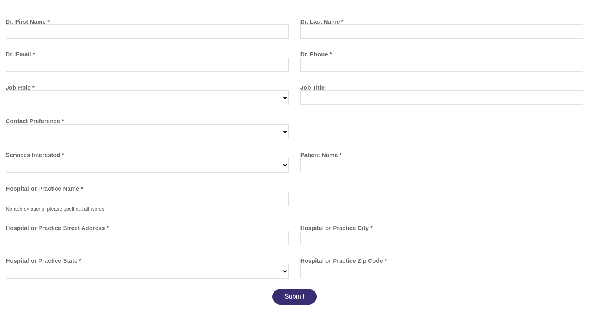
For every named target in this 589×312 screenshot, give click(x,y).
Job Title (312, 87)
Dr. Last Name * (322, 21)
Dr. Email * (20, 54)
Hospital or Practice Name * (44, 188)
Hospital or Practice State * (44, 260)
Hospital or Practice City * (336, 227)
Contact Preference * (35, 121)
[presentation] (66, 294)
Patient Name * (321, 154)
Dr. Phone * (316, 54)
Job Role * (20, 87)
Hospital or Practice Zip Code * (343, 260)
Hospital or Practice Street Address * (57, 227)
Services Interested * (35, 154)
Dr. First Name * (28, 21)
